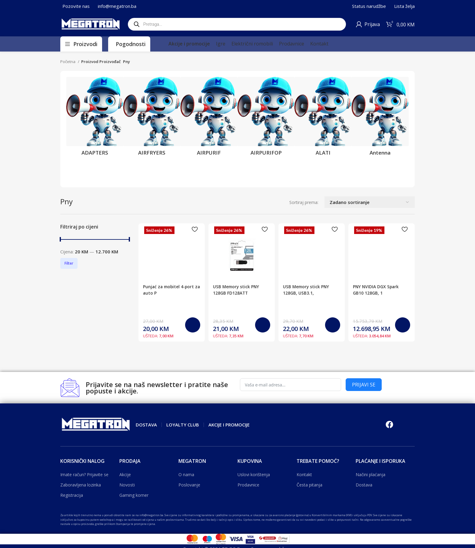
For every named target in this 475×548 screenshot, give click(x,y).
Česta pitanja (309, 485)
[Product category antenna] (380, 118)
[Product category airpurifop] (266, 118)
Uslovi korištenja (254, 474)
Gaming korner (133, 495)
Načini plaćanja (370, 474)
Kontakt (304, 474)
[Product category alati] (322, 118)
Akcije (125, 474)
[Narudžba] (369, 202)
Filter (69, 263)
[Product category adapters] (94, 118)
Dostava (364, 485)
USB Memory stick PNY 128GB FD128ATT (239, 289)
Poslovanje (189, 485)
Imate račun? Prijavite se (84, 474)
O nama (186, 474)
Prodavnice (248, 485)
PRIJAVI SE (363, 384)
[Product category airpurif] (209, 118)
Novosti (127, 485)
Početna (68, 61)
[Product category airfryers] (151, 118)
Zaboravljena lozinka (80, 485)
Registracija (71, 495)
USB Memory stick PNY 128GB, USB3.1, (309, 289)
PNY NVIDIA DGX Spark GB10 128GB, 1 (379, 262)
